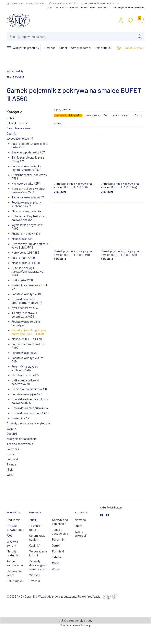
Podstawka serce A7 (24, 352)
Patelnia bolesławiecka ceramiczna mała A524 (26, 167)
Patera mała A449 (23, 257)
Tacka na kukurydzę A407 (28, 197)
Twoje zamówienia (15, 563)
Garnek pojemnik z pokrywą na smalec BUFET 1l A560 (29, 331)
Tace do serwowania (20, 444)
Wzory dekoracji (81, 533)
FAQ (9, 535)
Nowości (81, 519)
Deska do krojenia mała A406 (30, 413)
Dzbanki (12, 433)
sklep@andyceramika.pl (128, 7)
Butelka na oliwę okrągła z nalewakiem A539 (28, 190)
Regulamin (13, 519)
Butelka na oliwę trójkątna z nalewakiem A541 (29, 217)
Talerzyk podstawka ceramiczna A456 (24, 314)
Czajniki (12, 133)
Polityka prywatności (15, 527)
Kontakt (103, 7)
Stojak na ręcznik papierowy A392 (29, 176)
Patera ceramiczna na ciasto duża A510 (30, 145)
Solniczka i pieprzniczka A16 (29, 389)
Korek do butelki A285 (25, 252)
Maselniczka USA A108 (26, 262)
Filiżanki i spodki (17, 123)
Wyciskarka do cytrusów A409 (27, 226)
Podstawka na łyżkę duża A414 (27, 359)
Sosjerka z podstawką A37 (28, 152)
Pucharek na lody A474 (26, 233)
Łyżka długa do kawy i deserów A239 (25, 382)
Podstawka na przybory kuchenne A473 (26, 204)
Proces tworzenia (67, 7)
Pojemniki (13, 449)
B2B (92, 7)
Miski (10, 469)
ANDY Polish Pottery (111, 507)
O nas (49, 7)
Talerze (11, 464)
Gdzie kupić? (15, 581)
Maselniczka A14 (22, 238)
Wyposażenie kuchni (20, 138)
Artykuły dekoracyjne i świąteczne (28, 423)
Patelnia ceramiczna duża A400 (28, 345)
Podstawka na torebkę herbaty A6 (26, 323)
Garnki (11, 454)
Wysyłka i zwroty (13, 543)
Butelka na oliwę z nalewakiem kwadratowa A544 (27, 271)
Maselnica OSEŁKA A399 (27, 339)
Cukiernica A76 (21, 418)
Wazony (12, 428)
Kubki (10, 118)
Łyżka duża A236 (22, 280)
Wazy (10, 474)
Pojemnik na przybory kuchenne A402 (25, 368)
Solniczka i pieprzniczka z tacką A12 (28, 159)
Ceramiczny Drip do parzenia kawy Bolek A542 (30, 245)
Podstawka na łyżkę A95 (27, 294)
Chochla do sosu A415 (25, 375)
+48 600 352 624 (133, 48)
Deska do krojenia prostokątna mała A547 (27, 300)
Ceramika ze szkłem (19, 128)
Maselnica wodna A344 (26, 211)
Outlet (78, 525)
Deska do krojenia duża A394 (30, 408)
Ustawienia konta (14, 573)
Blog (84, 7)
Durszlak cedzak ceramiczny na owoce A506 (30, 401)
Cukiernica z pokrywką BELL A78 (30, 287)
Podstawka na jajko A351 (27, 394)
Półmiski (12, 459)
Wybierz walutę (15, 71)
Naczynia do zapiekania (22, 438)
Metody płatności (13, 553)
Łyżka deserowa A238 (25, 307)
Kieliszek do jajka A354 (26, 183)
